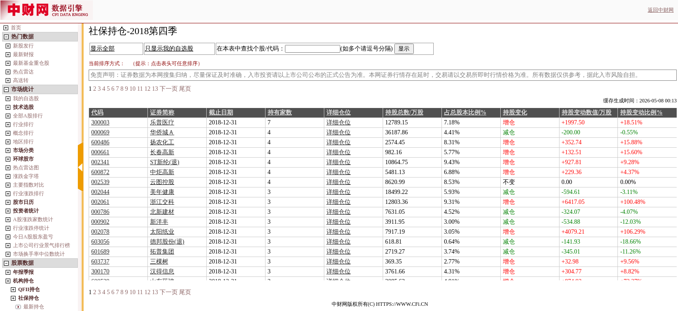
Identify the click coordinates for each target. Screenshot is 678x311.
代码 (97, 112)
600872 (100, 172)
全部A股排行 (28, 116)
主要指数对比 (28, 185)
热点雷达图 (26, 168)
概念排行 (23, 133)
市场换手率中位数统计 (39, 254)
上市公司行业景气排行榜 (41, 245)
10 (133, 89)
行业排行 (23, 124)
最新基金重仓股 (31, 63)
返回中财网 (661, 10)
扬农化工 (162, 142)
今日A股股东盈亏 (33, 237)
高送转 (21, 80)
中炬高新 (162, 172)
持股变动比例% (641, 112)
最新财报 (23, 54)
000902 (100, 222)
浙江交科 (162, 202)
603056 (100, 241)
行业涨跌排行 (28, 193)
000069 (100, 132)
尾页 (185, 89)
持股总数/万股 (404, 112)
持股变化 (515, 112)
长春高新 (162, 152)
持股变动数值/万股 (587, 112)
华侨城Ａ (162, 132)
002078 (100, 231)
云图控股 (162, 182)
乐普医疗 (162, 122)
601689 (100, 251)
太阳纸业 (162, 231)
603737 (100, 261)
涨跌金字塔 (26, 176)
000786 (100, 212)
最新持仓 (33, 307)
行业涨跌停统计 (31, 228)
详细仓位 (338, 112)
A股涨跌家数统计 (33, 219)
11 (140, 89)
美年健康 (162, 192)
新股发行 (23, 46)
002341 (100, 162)
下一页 (169, 89)
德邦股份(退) (167, 241)
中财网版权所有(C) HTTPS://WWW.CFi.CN (380, 304)
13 (155, 89)
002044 (100, 192)
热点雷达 (23, 72)
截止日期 (221, 112)
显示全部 (102, 48)
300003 (100, 122)
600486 (100, 142)
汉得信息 (162, 271)
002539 (100, 182)
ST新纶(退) (164, 162)
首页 (16, 28)
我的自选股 (26, 98)
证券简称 (162, 112)
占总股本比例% (465, 112)
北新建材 (162, 212)
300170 (100, 271)
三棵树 (159, 261)
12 (147, 89)
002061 (100, 202)
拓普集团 (162, 251)
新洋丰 (159, 222)
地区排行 (23, 142)
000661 (100, 152)
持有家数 (280, 112)
